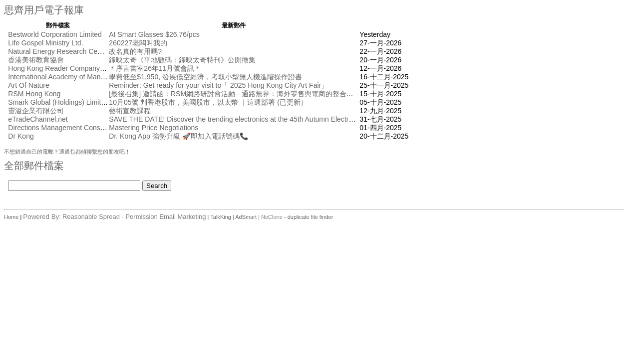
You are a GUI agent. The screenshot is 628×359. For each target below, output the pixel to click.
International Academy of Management (68, 77)
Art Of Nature (28, 85)
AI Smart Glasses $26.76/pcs (154, 34)
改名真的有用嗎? (135, 51)
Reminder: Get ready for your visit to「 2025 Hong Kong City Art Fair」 (218, 85)
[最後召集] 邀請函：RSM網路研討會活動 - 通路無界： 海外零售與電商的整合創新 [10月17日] (252, 94)
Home (12, 217)
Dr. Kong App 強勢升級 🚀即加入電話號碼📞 (178, 136)
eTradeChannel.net (37, 119)
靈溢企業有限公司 (36, 111)
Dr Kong (20, 136)
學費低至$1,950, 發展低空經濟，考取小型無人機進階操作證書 (205, 77)
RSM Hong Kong (34, 94)
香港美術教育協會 (36, 60)
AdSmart (246, 217)
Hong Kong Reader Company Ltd (59, 68)
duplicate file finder (310, 217)
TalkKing (220, 217)
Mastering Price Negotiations (153, 128)
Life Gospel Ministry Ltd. (45, 43)
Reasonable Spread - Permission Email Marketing (134, 216)
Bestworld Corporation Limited (55, 34)
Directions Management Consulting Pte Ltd (74, 128)
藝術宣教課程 (130, 111)
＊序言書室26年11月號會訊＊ (155, 68)
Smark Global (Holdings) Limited (58, 102)
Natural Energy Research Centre (58, 51)
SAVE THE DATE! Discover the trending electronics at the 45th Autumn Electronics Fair (244, 119)
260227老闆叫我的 (138, 43)
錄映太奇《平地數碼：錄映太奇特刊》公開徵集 (182, 60)
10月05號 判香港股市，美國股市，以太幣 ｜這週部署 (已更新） (208, 102)
